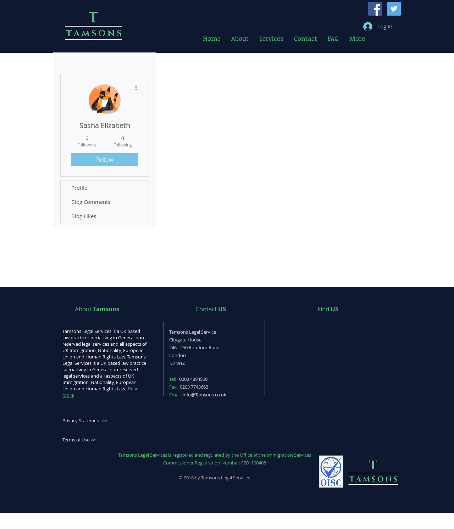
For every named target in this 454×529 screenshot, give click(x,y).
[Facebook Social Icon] (375, 9)
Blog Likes (83, 215)
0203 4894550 (193, 379)
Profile (79, 187)
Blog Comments (90, 201)
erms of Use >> (80, 439)
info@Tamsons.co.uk (204, 394)
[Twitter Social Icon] (394, 9)
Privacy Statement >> (84, 420)
